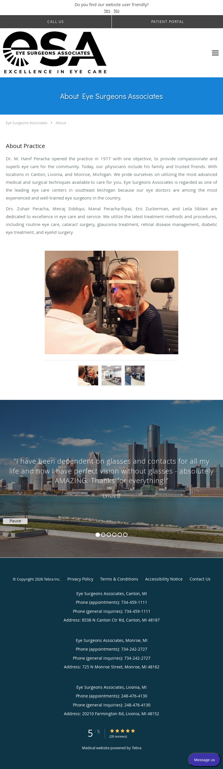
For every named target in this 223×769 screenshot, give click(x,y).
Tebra (136, 747)
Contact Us (200, 579)
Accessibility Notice (164, 579)
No (116, 10)
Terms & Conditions (119, 579)
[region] (111, 473)
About (61, 122)
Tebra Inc (52, 579)
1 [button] (97, 534)
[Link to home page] (75, 53)
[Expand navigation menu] (215, 52)
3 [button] (108, 534)
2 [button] (103, 534)
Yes (107, 10)
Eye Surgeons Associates (26, 122)
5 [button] (119, 534)
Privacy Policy (80, 579)
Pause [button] (15, 521)
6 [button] (125, 534)
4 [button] (114, 534)
